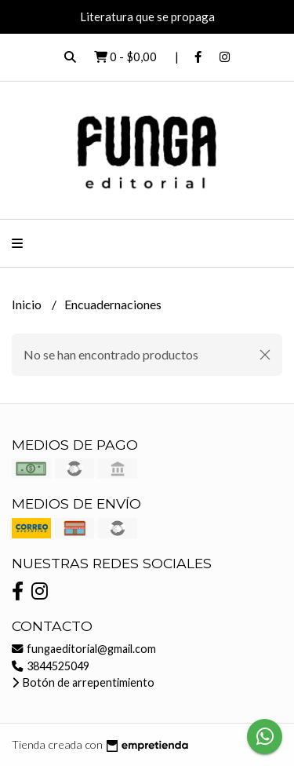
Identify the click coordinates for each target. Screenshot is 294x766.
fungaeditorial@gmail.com (84, 648)
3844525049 (50, 666)
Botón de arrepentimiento (83, 682)
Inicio (28, 304)
